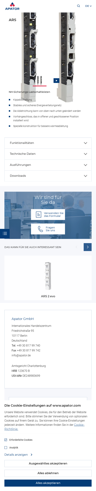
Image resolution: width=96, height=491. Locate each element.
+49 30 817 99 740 (28, 345)
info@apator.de (21, 355)
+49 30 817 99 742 (28, 350)
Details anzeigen (16, 454)
